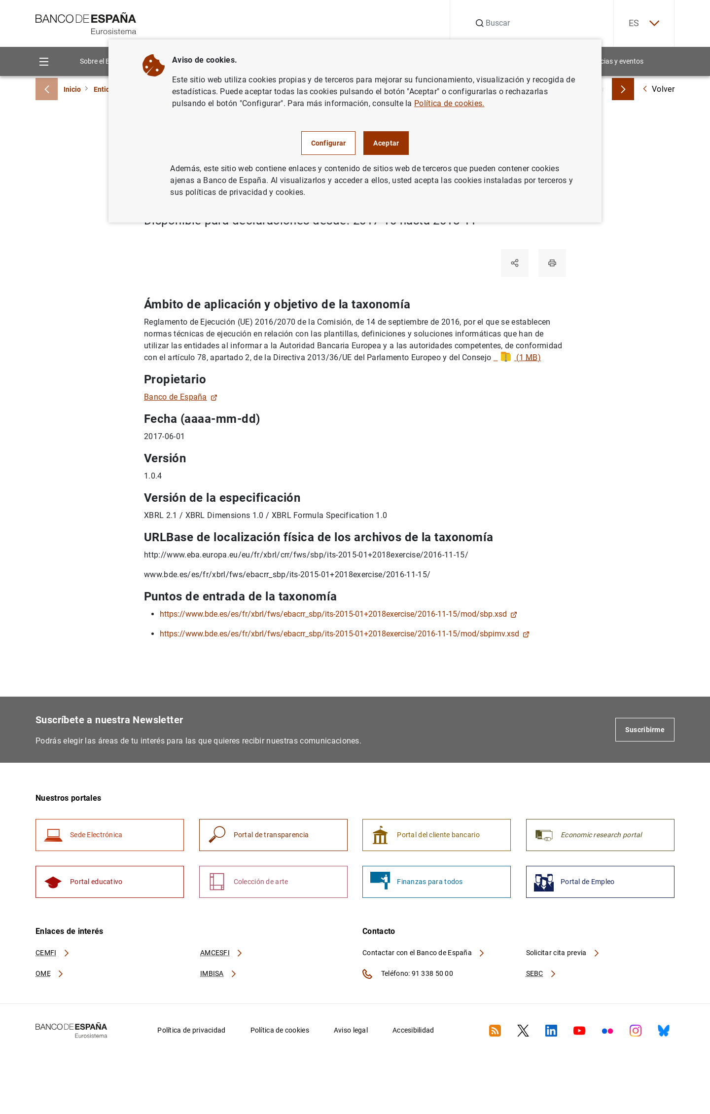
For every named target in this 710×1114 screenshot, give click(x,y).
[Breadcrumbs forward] (623, 89)
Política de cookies (279, 1030)
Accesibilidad (413, 1030)
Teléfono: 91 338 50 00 (407, 974)
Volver (658, 89)
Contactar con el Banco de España (424, 953)
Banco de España (180, 397)
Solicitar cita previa (563, 953)
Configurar (328, 143)
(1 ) (517, 357)
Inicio (72, 89)
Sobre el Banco (102, 61)
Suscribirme (645, 730)
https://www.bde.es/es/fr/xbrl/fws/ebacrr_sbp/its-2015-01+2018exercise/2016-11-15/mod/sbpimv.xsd (345, 633)
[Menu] (43, 61)
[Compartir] (515, 263)
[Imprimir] (552, 263)
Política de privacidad (191, 1030)
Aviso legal (351, 1030)
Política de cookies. (449, 103)
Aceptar (386, 143)
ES (644, 23)
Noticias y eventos (615, 61)
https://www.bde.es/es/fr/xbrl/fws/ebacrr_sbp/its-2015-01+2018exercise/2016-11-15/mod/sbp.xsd (338, 614)
